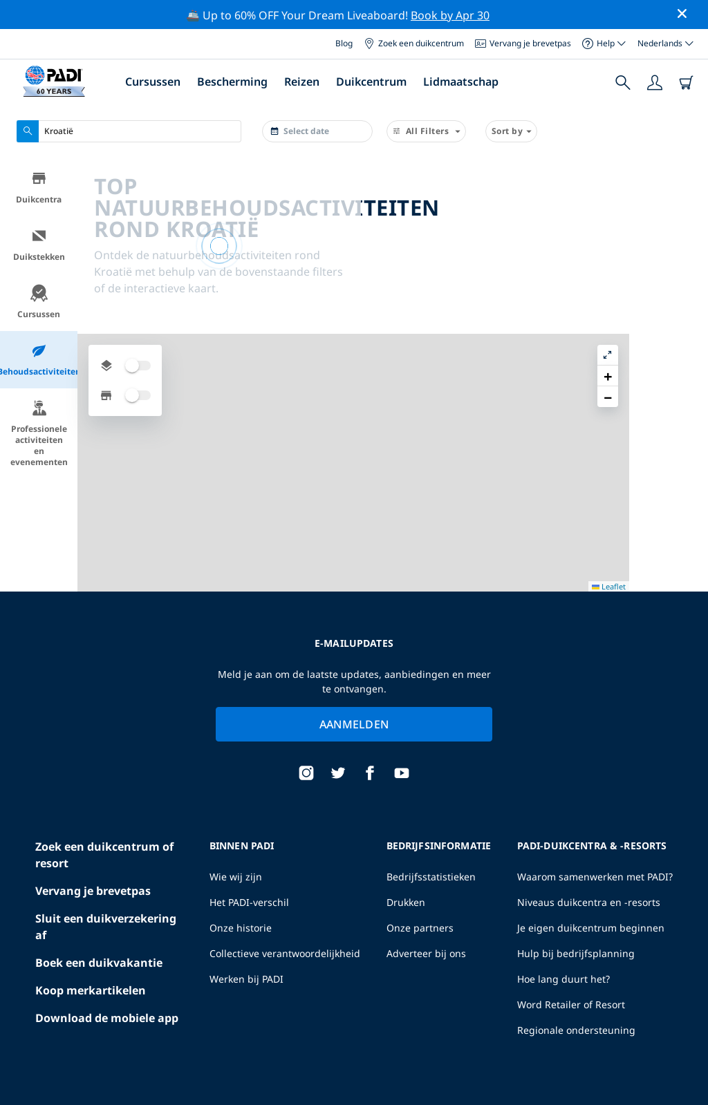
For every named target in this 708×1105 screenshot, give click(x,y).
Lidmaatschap (461, 81)
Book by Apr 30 (450, 15)
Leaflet (688, 1082)
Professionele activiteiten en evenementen (39, 433)
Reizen (301, 81)
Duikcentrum (371, 81)
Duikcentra (39, 187)
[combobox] (129, 131)
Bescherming (232, 81)
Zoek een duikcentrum (414, 43)
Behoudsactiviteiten (38, 359)
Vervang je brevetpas (523, 43)
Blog (344, 43)
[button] (686, 201)
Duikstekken (39, 245)
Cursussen (152, 81)
